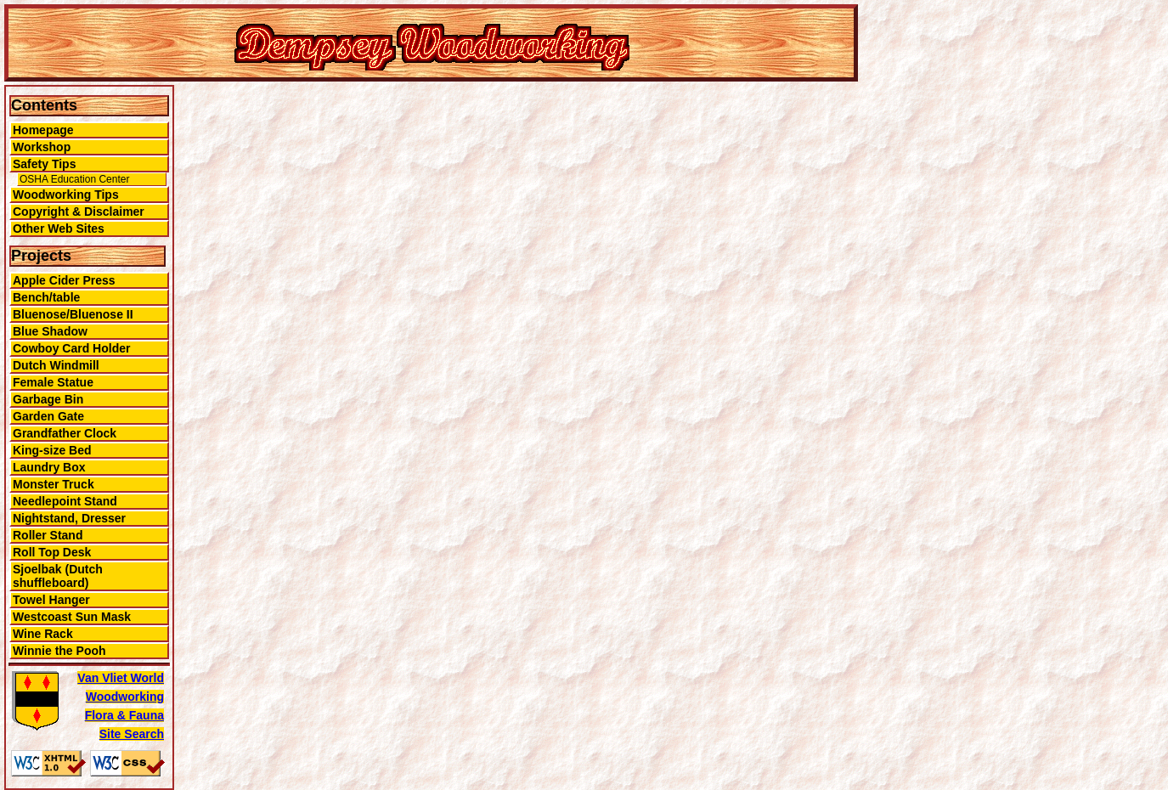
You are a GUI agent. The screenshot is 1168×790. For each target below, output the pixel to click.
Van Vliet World (120, 678)
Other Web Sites (58, 228)
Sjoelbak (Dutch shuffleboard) (58, 576)
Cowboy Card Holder (71, 348)
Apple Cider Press (64, 280)
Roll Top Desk (52, 552)
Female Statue (53, 382)
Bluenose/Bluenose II (73, 314)
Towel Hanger (51, 600)
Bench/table (46, 297)
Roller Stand (47, 535)
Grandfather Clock (64, 433)
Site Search (131, 734)
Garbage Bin (48, 399)
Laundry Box (49, 467)
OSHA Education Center (74, 179)
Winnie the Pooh (59, 650)
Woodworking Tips (66, 194)
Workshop (42, 147)
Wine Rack (43, 633)
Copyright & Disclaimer (78, 211)
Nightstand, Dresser (69, 518)
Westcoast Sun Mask (72, 617)
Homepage (43, 130)
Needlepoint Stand (65, 501)
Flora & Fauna (124, 715)
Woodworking (125, 696)
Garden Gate (48, 416)
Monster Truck (53, 484)
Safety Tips (44, 164)
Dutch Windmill (56, 365)
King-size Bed (52, 450)
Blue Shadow (50, 331)
